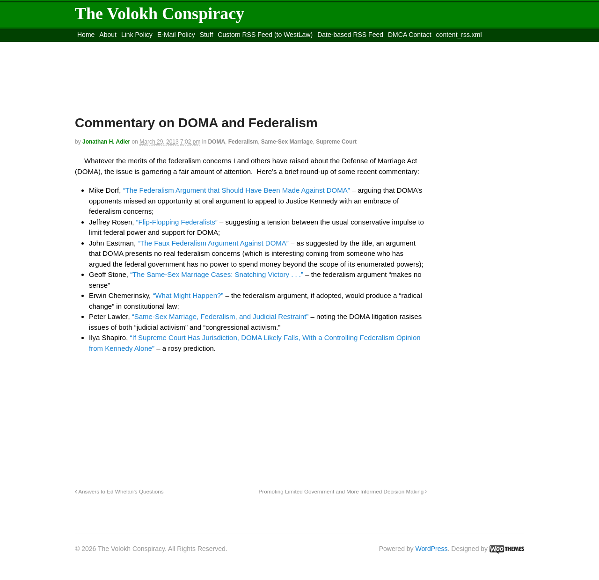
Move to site (211, 46)
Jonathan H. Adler (106, 141)
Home (86, 34)
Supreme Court (336, 141)
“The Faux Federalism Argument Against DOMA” (213, 243)
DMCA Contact (409, 34)
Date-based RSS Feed (350, 34)
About (108, 34)
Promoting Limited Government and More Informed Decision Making (343, 491)
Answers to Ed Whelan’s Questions (119, 491)
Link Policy (137, 34)
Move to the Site (126, 46)
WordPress (432, 548)
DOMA (216, 141)
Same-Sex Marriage (287, 141)
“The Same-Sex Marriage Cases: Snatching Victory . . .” (216, 274)
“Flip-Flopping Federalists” (177, 222)
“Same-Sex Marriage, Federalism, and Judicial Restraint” (220, 316)
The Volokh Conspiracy (159, 13)
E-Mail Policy (176, 34)
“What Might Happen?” (188, 295)
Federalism (243, 141)
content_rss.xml (459, 34)
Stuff (206, 34)
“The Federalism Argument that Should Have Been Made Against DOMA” (236, 190)
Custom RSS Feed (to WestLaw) (265, 34)
